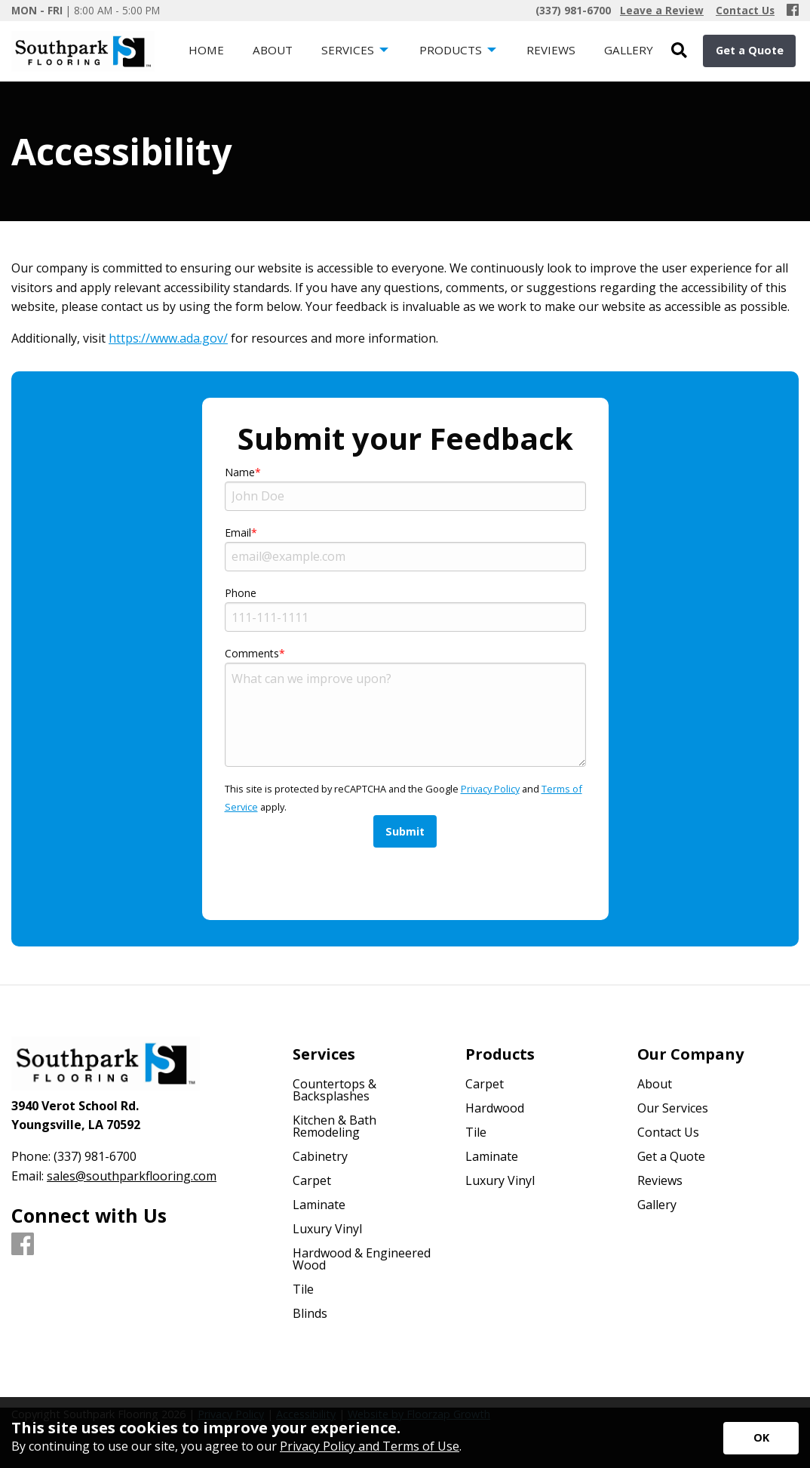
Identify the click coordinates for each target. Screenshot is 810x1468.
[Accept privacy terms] (761, 1438)
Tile (303, 1289)
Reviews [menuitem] (550, 49)
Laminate (319, 1205)
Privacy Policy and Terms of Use (369, 1446)
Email (238, 532)
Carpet (312, 1180)
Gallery (657, 1205)
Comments (252, 653)
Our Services (672, 1108)
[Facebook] (793, 10)
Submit (405, 831)
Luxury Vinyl (327, 1229)
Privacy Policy (490, 789)
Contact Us (668, 1132)
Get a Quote (750, 50)
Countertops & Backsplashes (334, 1090)
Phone (240, 593)
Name (240, 472)
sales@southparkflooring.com (131, 1176)
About (654, 1084)
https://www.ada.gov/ (168, 338)
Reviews (660, 1180)
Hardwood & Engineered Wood (362, 1259)
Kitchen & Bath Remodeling (334, 1126)
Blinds (310, 1313)
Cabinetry (320, 1156)
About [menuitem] (273, 49)
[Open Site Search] (679, 50)
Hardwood (494, 1108)
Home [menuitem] (206, 49)
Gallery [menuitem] (628, 49)
